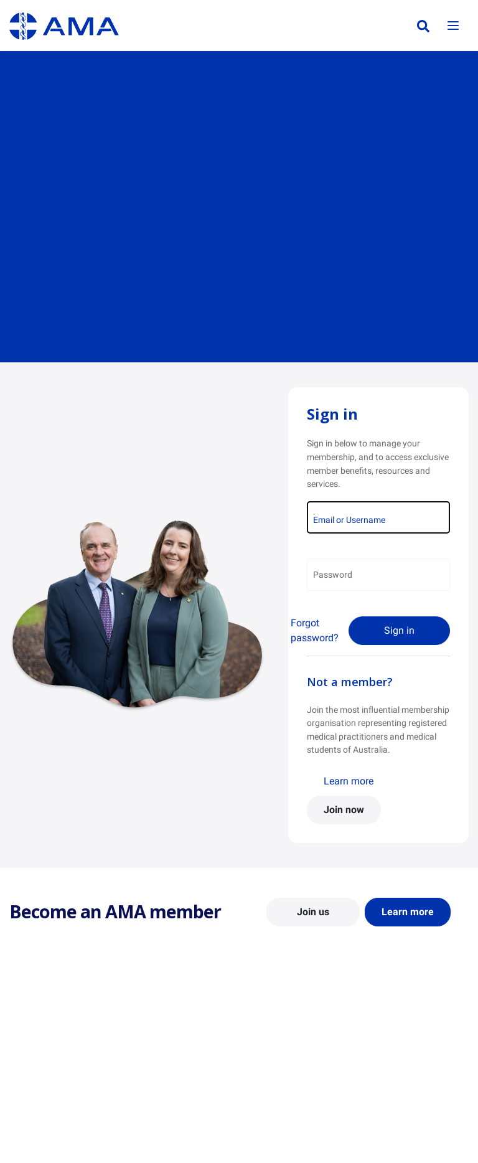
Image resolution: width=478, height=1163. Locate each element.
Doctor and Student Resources (286, 1078)
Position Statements (168, 1026)
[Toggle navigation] (453, 26)
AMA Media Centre (403, 1026)
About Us (27, 1026)
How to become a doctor (295, 1100)
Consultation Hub (163, 1099)
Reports (144, 1062)
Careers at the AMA (46, 1089)
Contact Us (30, 1044)
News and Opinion (403, 1044)
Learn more (348, 781)
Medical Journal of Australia (403, 1067)
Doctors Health (277, 1136)
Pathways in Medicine (290, 1118)
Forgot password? (315, 630)
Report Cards (154, 1044)
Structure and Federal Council (51, 1067)
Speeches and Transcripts (417, 1089)
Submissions (153, 1080)
